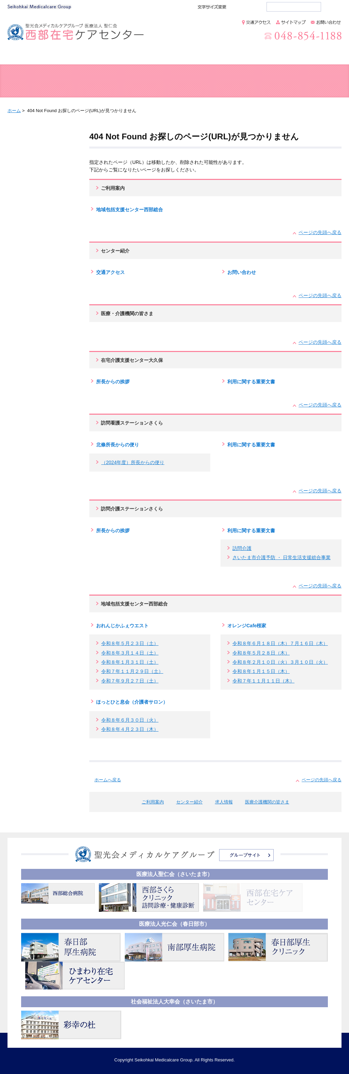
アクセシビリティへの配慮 (297, 877)
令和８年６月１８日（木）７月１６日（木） (280, 643)
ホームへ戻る (107, 779)
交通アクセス (110, 272)
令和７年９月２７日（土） (129, 681)
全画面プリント (256, 110)
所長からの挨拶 (113, 381)
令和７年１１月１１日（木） (263, 681)
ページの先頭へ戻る (320, 232)
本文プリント (314, 110)
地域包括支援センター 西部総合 (48, 81)
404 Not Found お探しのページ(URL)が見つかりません (41, 149)
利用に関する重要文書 (251, 381)
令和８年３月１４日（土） (129, 653)
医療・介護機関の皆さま (127, 313)
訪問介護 (242, 548)
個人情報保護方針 (288, 848)
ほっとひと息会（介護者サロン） (132, 702)
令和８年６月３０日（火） (129, 720)
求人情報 (217, 55)
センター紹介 (154, 55)
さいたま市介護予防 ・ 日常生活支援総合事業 (281, 557)
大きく (255, 7)
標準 (240, 7)
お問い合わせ (241, 272)
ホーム (32, 55)
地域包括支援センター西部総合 (129, 209)
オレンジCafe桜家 (246, 625)
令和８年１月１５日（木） (261, 671)
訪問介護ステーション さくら (300, 81)
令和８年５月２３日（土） (129, 643)
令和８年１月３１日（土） (129, 662)
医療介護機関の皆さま (294, 55)
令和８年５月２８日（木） (261, 653)
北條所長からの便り (117, 444)
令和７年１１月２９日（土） (132, 671)
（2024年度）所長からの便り (132, 462)
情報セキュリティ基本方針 (297, 858)
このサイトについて (290, 868)
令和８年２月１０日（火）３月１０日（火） (280, 662)
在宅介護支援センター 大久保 (132, 81)
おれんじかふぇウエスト (122, 625)
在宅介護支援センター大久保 (132, 360)
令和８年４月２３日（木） (129, 729)
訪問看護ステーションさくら (132, 423)
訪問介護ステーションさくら (132, 508)
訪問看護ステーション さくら (216, 81)
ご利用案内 (89, 55)
